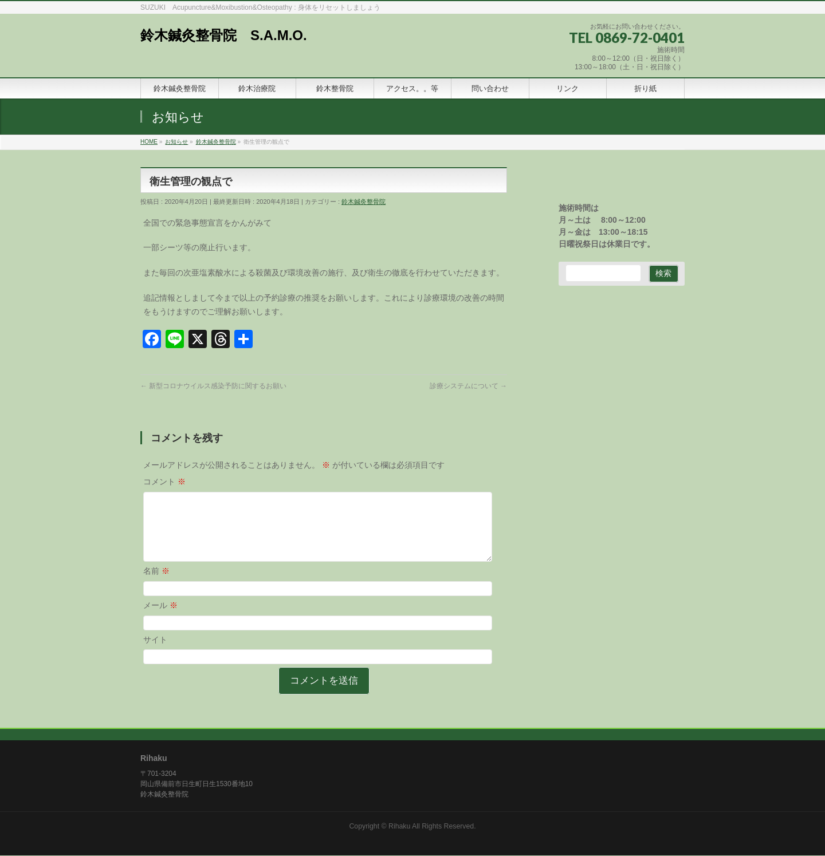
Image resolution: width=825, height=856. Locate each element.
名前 (156, 584)
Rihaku (399, 827)
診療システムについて (468, 386)
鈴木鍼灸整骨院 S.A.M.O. (223, 35)
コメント (164, 481)
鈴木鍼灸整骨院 (363, 201)
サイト (155, 653)
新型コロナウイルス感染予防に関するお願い (213, 386)
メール (160, 619)
